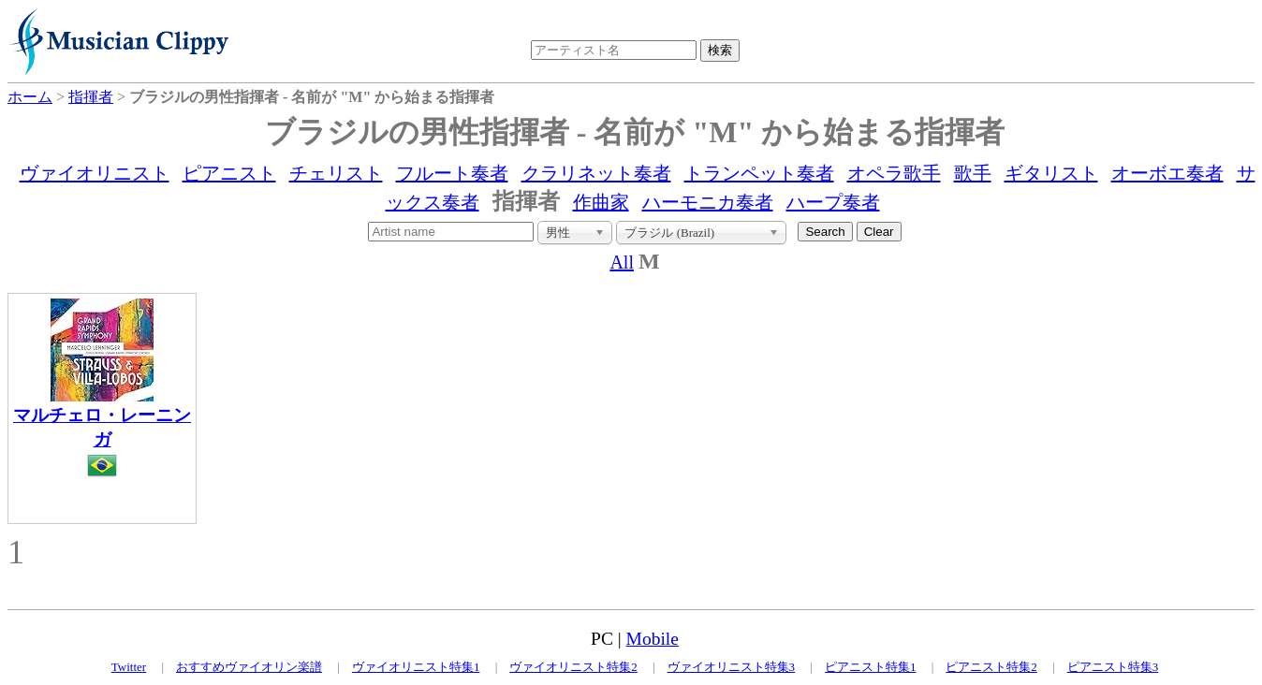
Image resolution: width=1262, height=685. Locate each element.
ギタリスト (1051, 173)
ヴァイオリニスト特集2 (573, 667)
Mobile (652, 639)
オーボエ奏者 (1167, 173)
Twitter (128, 667)
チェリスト (336, 173)
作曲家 (601, 202)
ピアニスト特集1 (871, 667)
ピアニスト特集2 (991, 667)
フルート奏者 (452, 173)
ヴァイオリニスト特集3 (732, 667)
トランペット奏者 (759, 173)
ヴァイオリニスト (94, 173)
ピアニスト (229, 173)
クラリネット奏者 (596, 173)
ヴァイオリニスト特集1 (416, 667)
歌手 (972, 173)
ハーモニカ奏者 (707, 202)
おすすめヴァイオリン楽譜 (249, 667)
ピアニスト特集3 (1113, 667)
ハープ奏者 (833, 202)
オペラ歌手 (894, 173)
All (621, 262)
